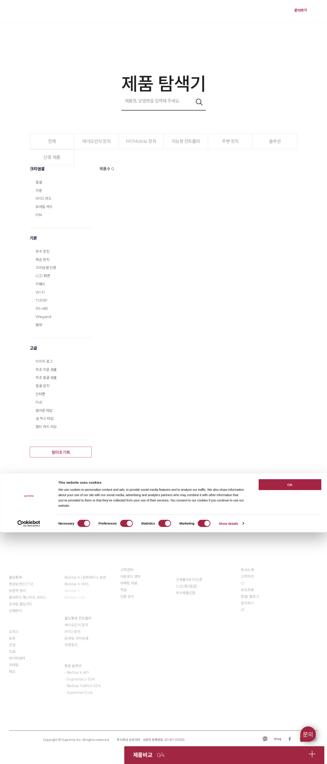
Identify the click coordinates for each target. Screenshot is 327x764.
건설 (12, 645)
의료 (12, 652)
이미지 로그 (44, 361)
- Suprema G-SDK (79, 679)
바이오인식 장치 (76, 625)
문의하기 (300, 10)
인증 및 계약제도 (188, 570)
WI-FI (40, 292)
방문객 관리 (17, 591)
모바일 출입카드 (20, 604)
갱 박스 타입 (45, 418)
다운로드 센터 (130, 576)
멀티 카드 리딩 (46, 427)
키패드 (40, 284)
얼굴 (39, 182)
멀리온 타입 (44, 410)
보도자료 (247, 590)
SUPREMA (29, 12)
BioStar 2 (72, 591)
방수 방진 (42, 251)
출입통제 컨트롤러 (77, 618)
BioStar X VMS (76, 584)
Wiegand (43, 317)
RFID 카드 (43, 198)
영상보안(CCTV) (21, 584)
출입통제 (15, 577)
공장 (12, 638)
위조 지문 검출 (46, 370)
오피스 (14, 632)
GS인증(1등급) (186, 586)
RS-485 (42, 308)
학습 (123, 590)
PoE (39, 402)
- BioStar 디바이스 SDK (82, 686)
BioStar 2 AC (74, 597)
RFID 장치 (72, 632)
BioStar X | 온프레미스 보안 (85, 577)
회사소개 (247, 570)
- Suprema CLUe (78, 692)
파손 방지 (42, 260)
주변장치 (70, 645)
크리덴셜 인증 (46, 268)
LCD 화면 (43, 276)
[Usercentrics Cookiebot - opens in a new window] (28, 755)
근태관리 (15, 611)
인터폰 (40, 394)
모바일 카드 (44, 207)
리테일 (14, 665)
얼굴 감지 (42, 386)
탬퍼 (39, 325)
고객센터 (126, 570)
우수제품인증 (185, 593)
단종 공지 (127, 596)
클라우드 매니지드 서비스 (27, 597)
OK (289, 716)
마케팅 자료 (128, 583)
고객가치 (247, 576)
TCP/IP (41, 300)
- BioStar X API (76, 672)
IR (242, 610)
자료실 (181, 606)
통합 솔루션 (73, 666)
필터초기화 (61, 452)
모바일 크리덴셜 (76, 638)
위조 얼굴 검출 (46, 378)
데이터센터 (17, 658)
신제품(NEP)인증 (189, 580)
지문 (39, 190)
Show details (228, 755)
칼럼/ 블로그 (250, 596)
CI (242, 583)
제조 (12, 672)
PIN (39, 215)
